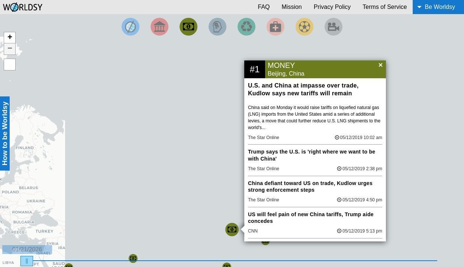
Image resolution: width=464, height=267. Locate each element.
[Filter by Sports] (304, 27)
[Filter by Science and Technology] (217, 27)
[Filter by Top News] (130, 27)
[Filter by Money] (188, 27)
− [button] (9, 49)
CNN (253, 231)
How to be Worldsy (5, 133)
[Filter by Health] (275, 27)
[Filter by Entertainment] (333, 27)
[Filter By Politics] (159, 27)
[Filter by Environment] (246, 27)
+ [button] (9, 37)
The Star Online (263, 137)
